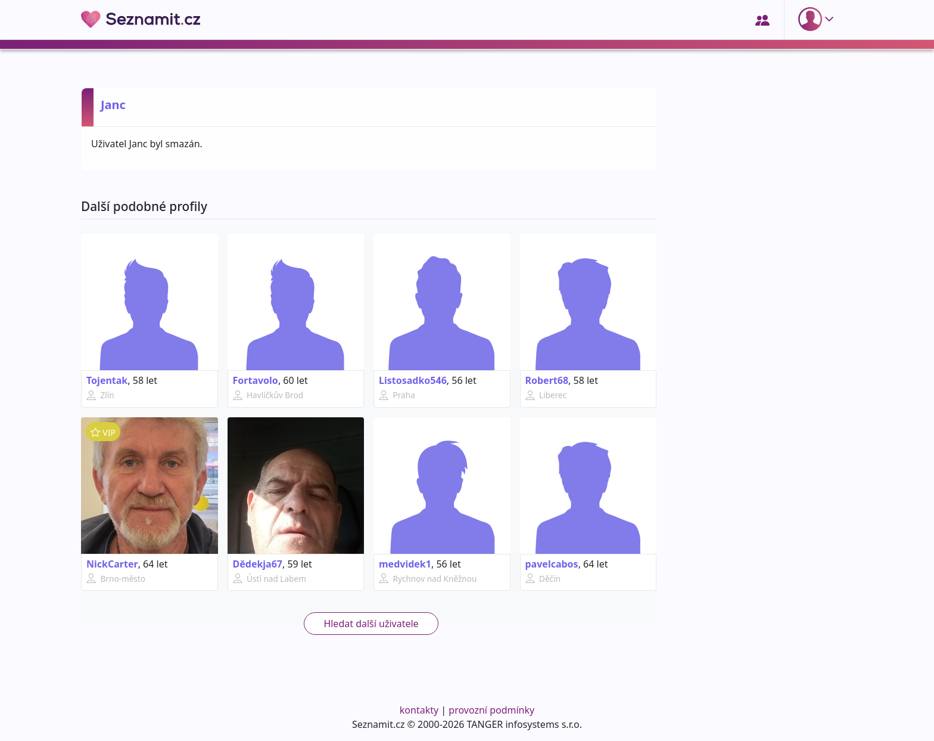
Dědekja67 (258, 564)
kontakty (419, 710)
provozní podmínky (491, 710)
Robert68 (547, 380)
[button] (818, 19)
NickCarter (112, 564)
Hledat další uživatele (370, 623)
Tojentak (106, 380)
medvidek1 (405, 564)
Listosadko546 (413, 380)
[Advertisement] (760, 505)
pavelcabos (551, 564)
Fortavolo (255, 380)
